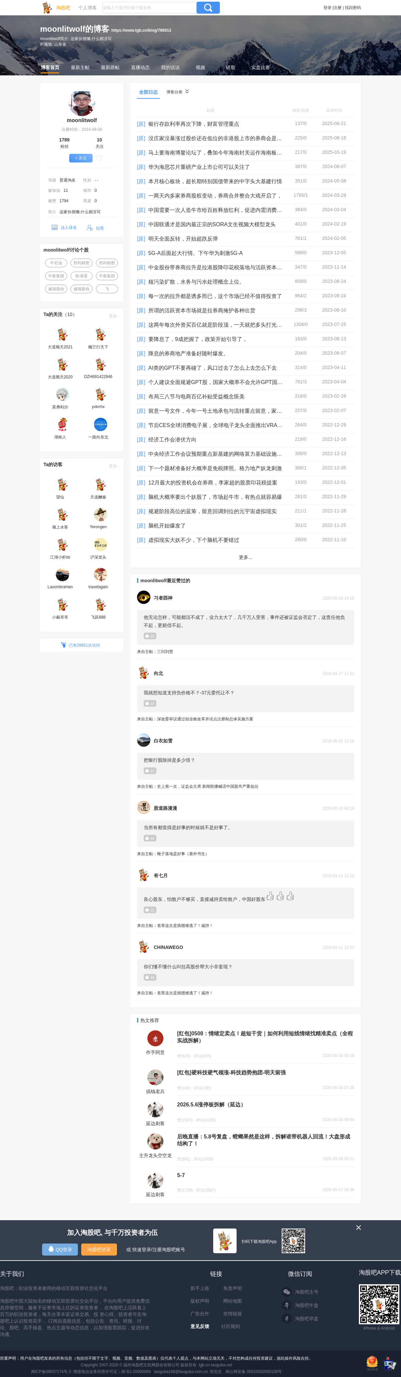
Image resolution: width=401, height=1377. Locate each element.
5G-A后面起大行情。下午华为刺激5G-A (195, 253)
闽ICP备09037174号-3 (51, 1371)
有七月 (161, 875)
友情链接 (232, 1313)
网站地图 (232, 1301)
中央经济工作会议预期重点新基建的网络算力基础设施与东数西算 (225, 454)
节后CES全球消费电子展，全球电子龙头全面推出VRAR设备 (220, 425)
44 (149, 838)
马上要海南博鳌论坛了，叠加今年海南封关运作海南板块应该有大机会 (231, 152)
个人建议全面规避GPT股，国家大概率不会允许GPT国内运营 (220, 382)
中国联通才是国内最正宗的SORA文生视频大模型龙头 (212, 224)
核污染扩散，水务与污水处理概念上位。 (196, 282)
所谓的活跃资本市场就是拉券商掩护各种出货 (201, 310)
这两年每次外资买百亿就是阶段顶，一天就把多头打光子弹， (220, 325)
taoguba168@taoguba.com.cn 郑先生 (188, 1371)
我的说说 (170, 67)
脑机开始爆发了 (167, 526)
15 (149, 636)
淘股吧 (63, 7)
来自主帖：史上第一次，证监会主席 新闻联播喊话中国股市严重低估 (245, 787)
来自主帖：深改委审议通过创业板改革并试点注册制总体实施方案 (245, 719)
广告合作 (199, 1313)
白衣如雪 (163, 740)
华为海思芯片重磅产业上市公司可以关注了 (199, 167)
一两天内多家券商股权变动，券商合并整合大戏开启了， (215, 196)
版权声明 (199, 1301)
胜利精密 (82, 263)
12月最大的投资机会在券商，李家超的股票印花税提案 (212, 482)
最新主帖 (80, 67)
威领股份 (56, 289)
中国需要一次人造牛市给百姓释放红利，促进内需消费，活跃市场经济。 (233, 210)
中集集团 (56, 276)
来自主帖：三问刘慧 (245, 652)
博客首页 (50, 67)
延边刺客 (155, 1123)
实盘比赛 (260, 67)
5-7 (181, 1175)
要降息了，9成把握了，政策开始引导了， (198, 339)
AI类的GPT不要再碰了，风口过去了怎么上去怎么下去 (212, 368)
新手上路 (199, 1288)
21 (149, 910)
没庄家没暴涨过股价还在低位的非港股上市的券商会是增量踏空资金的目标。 (239, 138)
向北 (158, 673)
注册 (337, 7)
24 (149, 703)
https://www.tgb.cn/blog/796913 (141, 30)
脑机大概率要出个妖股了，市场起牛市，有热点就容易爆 (215, 497)
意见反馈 (199, 1326)
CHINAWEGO (168, 947)
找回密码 (353, 7)
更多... (114, 316)
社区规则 (230, 1326)
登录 (327, 7)
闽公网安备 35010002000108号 (254, 1371)
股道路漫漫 (165, 808)
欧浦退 (82, 276)
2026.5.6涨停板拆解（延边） (211, 1104)
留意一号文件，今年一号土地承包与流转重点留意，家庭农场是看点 (228, 411)
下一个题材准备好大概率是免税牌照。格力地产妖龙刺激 (215, 468)
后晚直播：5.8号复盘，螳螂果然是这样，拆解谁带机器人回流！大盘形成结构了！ (263, 1140)
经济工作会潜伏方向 (172, 439)
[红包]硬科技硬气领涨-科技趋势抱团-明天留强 (231, 1072)
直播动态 (140, 67)
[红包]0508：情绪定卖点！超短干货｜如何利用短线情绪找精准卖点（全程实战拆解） (265, 1037)
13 (149, 771)
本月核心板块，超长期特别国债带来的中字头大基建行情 (215, 181)
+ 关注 (81, 158)
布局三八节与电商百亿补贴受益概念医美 (196, 396)
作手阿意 (155, 1052)
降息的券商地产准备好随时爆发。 (188, 353)
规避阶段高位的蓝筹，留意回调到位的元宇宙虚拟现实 (212, 511)
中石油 (56, 263)
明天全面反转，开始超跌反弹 (183, 239)
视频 (200, 67)
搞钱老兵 (155, 1091)
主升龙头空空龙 (155, 1155)
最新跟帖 (110, 67)
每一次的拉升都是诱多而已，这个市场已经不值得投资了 (215, 296)
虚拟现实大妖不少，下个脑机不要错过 (193, 540)
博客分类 (177, 91)
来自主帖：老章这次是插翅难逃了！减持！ (245, 926)
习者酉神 (163, 598)
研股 (230, 67)
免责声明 (232, 1288)
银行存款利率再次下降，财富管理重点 (193, 124)
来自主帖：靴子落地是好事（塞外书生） (245, 854)
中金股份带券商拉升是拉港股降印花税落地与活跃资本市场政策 (223, 267)
